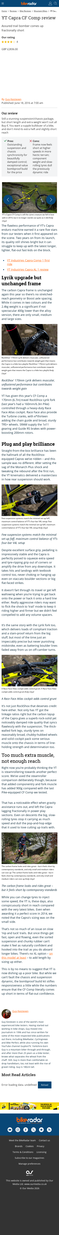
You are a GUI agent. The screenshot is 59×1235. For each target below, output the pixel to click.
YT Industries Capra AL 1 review (27, 269)
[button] (29, 202)
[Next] (51, 200)
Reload (44, 1084)
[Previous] (8, 200)
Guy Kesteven (20, 1011)
